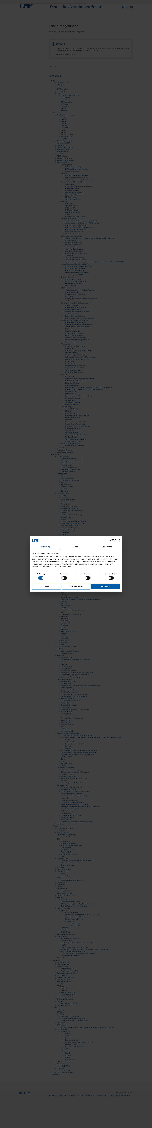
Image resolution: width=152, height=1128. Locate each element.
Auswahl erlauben (76, 586)
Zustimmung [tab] (45, 547)
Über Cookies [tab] (107, 547)
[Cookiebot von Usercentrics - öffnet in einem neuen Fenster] (111, 540)
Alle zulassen (105, 586)
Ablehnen (46, 586)
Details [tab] (76, 547)
